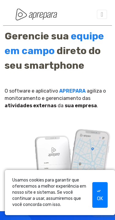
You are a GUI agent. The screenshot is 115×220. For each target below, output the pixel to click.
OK (99, 194)
